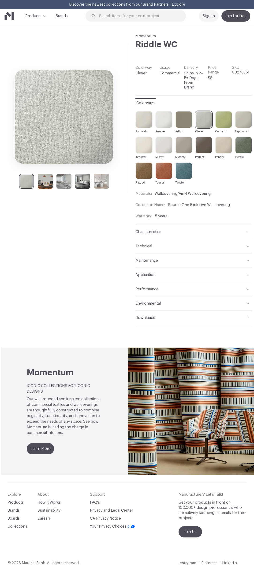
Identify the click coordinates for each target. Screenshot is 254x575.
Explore (178, 4)
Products (33, 15)
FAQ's (95, 502)
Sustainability (48, 510)
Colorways (145, 103)
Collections (17, 526)
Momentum (145, 36)
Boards (13, 518)
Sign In (209, 16)
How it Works (49, 502)
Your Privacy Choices (112, 526)
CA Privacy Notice (105, 518)
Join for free (236, 16)
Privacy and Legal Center (111, 510)
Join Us (190, 532)
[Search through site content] (138, 16)
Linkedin (229, 563)
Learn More (40, 449)
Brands (62, 16)
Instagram (187, 563)
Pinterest (209, 563)
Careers (44, 518)
